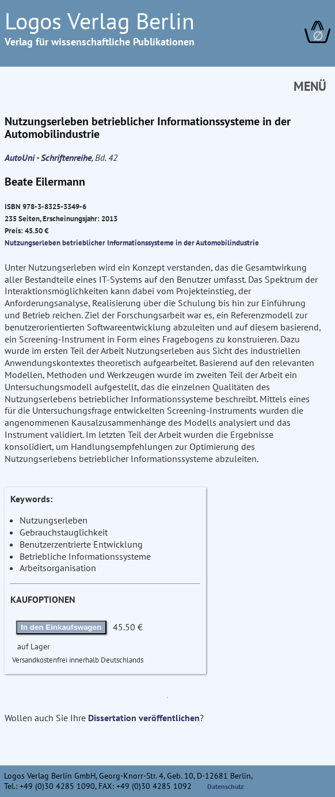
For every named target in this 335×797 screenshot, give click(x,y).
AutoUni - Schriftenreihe (48, 157)
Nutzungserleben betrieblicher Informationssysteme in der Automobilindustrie (132, 242)
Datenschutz (225, 786)
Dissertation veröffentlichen (144, 717)
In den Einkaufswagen (61, 627)
